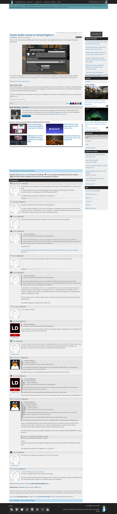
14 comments (78, 37)
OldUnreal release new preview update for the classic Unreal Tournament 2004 (95, 67)
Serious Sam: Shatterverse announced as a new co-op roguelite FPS (72, 137)
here (16, 96)
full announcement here (22, 81)
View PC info (15, 338)
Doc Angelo (16, 306)
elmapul (15, 216)
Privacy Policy (80, 509)
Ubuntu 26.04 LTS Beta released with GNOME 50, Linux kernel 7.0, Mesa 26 (35, 126)
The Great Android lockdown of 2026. (96, 166)
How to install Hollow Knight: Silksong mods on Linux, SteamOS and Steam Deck (96, 123)
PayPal (22, 7)
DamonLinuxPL (17, 183)
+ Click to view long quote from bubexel (32, 472)
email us (39, 176)
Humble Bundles (90, 148)
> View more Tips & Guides (92, 130)
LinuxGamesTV (17, 357)
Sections (30, 2)
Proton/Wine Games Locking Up (95, 178)
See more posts (90, 184)
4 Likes (11, 103)
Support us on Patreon (16, 5)
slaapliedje (16, 202)
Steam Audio (14, 40)
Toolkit (17, 99)
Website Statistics (91, 208)
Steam (14, 99)
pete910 (15, 452)
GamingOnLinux (20, 2)
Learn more (80, 32)
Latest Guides (90, 85)
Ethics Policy (88, 509)
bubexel (15, 272)
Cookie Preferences (91, 194)
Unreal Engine (22, 99)
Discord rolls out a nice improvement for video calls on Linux (71, 126)
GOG (56, 7)
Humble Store (64, 7)
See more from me (26, 116)
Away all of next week (92, 160)
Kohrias (15, 256)
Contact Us (39, 2)
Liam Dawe (14, 37)
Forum (59, 2)
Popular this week (91, 39)
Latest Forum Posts (92, 151)
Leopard (15, 231)
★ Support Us (96, 34)
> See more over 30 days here (94, 72)
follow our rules (25, 175)
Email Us (88, 81)
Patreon (21, 487)
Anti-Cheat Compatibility (93, 191)
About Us (88, 205)
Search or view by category (93, 75)
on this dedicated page (43, 496)
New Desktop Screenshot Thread (95, 155)
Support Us (89, 198)
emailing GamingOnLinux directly (57, 114)
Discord (53, 2)
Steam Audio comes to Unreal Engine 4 (31, 35)
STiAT (14, 341)
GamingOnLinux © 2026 (92, 506)
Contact (88, 78)
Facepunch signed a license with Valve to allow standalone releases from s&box (96, 60)
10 (107, 106)
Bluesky (46, 2)
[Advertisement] (58, 20)
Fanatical (88, 141)
